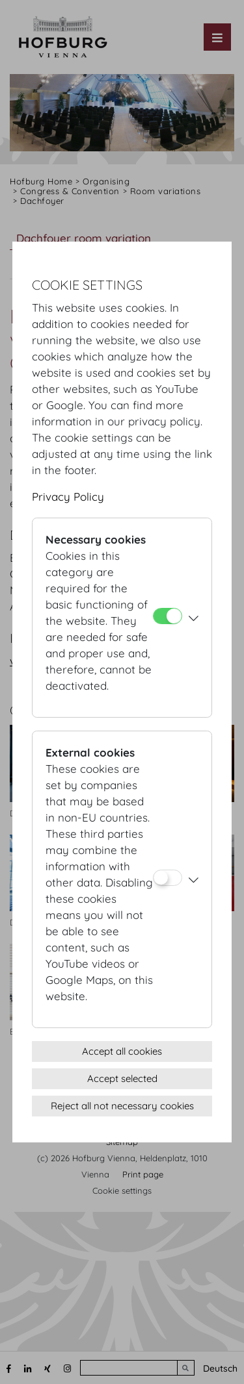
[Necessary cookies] (167, 616)
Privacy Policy (68, 496)
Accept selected (122, 1078)
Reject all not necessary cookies (122, 1106)
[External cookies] (167, 878)
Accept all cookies (122, 1051)
